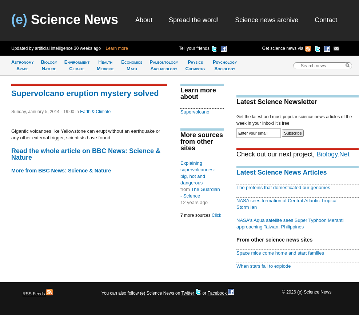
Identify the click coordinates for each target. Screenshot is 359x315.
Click (216, 215)
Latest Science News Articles (281, 172)
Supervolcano (194, 112)
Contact (326, 20)
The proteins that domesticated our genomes (283, 187)
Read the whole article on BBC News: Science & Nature (85, 154)
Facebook (220, 293)
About (143, 20)
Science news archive (266, 20)
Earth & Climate (95, 111)
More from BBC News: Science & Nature (61, 171)
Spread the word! (194, 20)
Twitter (191, 293)
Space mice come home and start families (280, 253)
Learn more (117, 48)
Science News (64, 19)
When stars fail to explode (263, 266)
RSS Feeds (38, 293)
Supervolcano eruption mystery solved (85, 93)
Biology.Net (333, 154)
